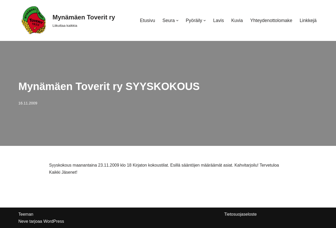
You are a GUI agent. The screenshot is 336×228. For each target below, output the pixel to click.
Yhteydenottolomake (271, 20)
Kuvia (237, 20)
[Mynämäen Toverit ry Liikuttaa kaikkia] (66, 20)
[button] (177, 20)
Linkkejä (308, 20)
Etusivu (147, 20)
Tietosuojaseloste (240, 214)
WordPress (53, 221)
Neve (23, 221)
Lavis (218, 20)
